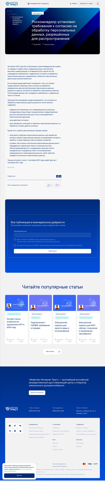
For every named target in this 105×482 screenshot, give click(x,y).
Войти (74, 4)
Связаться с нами (86, 4)
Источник (11, 168)
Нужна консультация (38, 394)
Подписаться (52, 251)
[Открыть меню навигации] (98, 4)
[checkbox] (15, 240)
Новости (14, 14)
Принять (22, 475)
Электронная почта (21, 231)
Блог (10, 11)
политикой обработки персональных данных (44, 242)
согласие (23, 240)
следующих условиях (81, 246)
